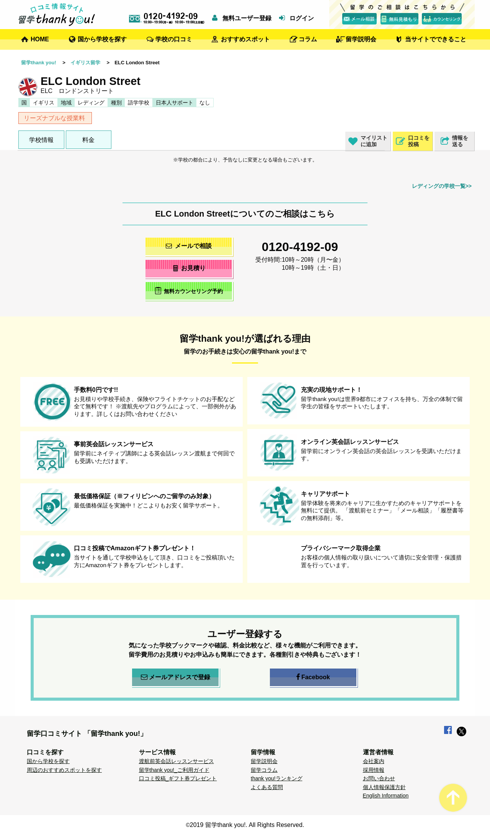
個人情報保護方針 (384, 787)
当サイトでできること (435, 39)
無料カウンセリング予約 (189, 290)
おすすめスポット (245, 39)
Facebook (313, 677)
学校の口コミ (173, 39)
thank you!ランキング (276, 778)
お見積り (189, 268)
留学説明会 (361, 39)
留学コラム (264, 770)
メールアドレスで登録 (175, 677)
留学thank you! (38, 62)
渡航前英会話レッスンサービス (176, 761)
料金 (88, 140)
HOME (40, 39)
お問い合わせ (379, 778)
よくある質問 (267, 787)
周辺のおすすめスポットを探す (64, 770)
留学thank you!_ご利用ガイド (174, 770)
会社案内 (373, 761)
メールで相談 (189, 246)
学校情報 (41, 140)
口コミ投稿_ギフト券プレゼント (178, 778)
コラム (308, 39)
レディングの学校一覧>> (442, 186)
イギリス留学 (85, 62)
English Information (386, 796)
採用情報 (373, 770)
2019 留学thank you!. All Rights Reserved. (247, 825)
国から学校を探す (102, 39)
